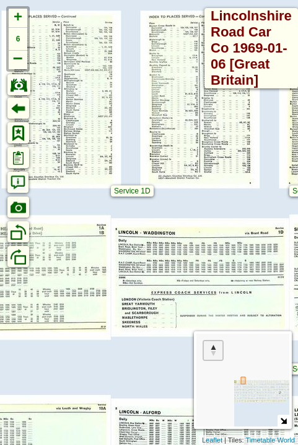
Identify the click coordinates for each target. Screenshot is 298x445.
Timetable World (270, 440)
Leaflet (212, 440)
